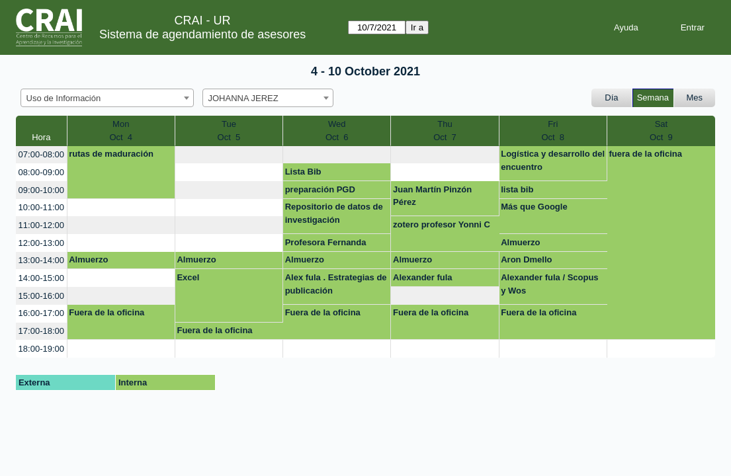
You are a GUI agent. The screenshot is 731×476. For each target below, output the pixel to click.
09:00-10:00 (41, 190)
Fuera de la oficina (106, 312)
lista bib (517, 189)
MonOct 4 (120, 130)
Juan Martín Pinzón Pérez (432, 196)
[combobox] (107, 98)
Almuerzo (520, 242)
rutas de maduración (111, 154)
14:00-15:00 (41, 278)
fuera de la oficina (645, 154)
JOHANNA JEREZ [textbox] (243, 98)
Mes (695, 97)
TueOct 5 (229, 130)
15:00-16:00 (41, 296)
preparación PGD (320, 189)
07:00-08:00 (41, 154)
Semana (653, 97)
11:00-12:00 (41, 225)
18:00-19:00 (41, 349)
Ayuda (626, 27)
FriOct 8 (552, 130)
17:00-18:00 (41, 331)
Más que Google (534, 207)
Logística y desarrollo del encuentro (553, 160)
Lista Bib (303, 172)
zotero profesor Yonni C (441, 224)
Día (611, 97)
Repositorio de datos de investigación (334, 213)
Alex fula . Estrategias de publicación (336, 284)
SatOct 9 (661, 130)
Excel (188, 277)
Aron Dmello (526, 259)
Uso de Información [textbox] (63, 98)
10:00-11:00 (41, 207)
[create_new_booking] (228, 155)
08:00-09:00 (41, 172)
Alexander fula (422, 277)
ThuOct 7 (444, 130)
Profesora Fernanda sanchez (325, 244)
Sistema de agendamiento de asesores (202, 34)
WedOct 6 (337, 130)
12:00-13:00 (41, 243)
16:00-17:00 (41, 313)
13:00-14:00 (41, 260)
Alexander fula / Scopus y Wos (549, 284)
